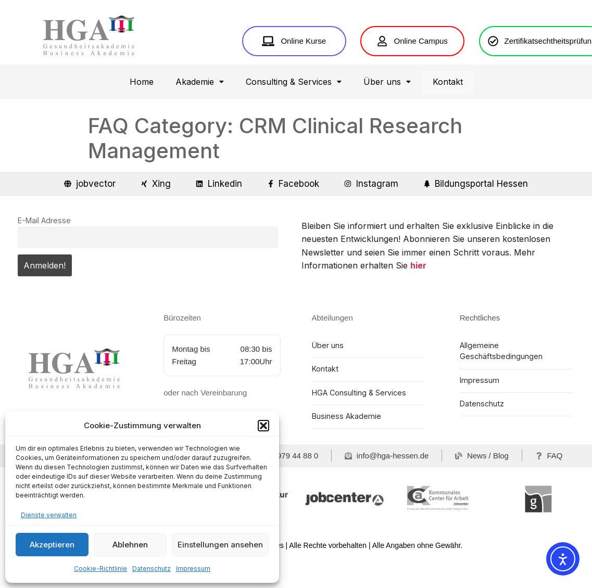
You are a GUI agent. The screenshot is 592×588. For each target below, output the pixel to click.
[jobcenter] (344, 530)
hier (418, 298)
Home (142, 114)
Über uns (387, 114)
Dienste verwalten (49, 515)
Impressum (193, 568)
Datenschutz (151, 568)
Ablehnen (130, 544)
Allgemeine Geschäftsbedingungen (500, 383)
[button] (263, 425)
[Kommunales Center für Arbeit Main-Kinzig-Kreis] (441, 530)
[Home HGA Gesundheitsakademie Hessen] (88, 52)
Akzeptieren (52, 544)
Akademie (199, 114)
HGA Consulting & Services (358, 424)
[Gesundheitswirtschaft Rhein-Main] (538, 530)
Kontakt (448, 114)
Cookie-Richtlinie (100, 568)
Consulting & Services (294, 114)
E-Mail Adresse (44, 252)
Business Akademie (345, 447)
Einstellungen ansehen (220, 544)
